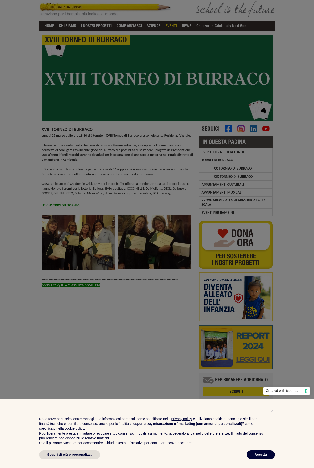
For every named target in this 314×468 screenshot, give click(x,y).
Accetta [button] (260, 454)
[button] (272, 411)
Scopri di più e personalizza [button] (69, 454)
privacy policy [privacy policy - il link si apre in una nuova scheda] (181, 419)
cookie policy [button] (74, 428)
